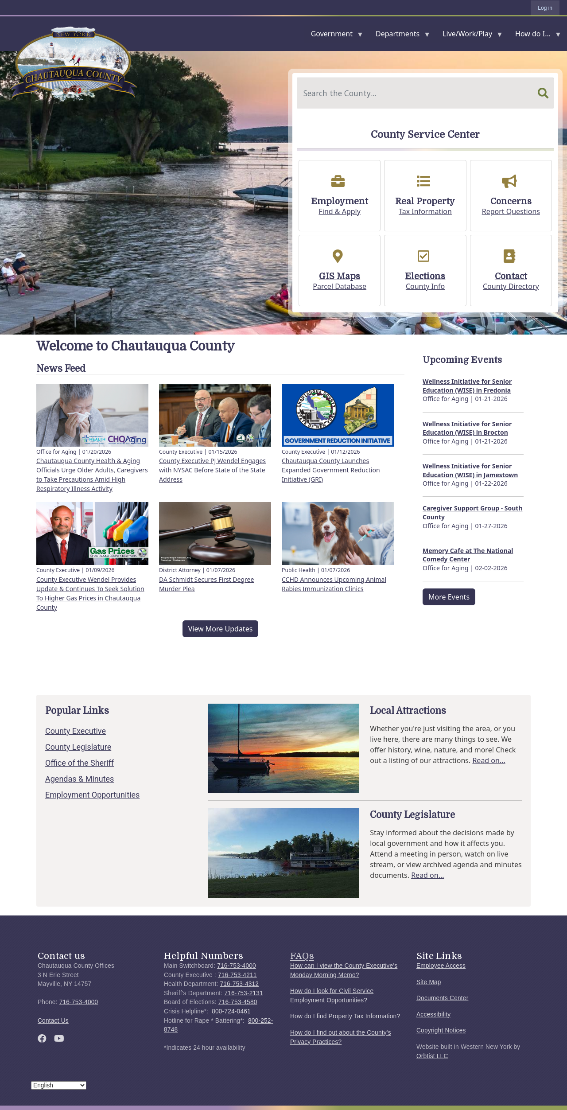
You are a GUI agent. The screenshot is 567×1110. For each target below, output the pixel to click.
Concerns (511, 201)
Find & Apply (339, 211)
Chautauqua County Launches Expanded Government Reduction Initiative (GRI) (331, 469)
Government (333, 36)
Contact (511, 276)
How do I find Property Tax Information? (345, 1016)
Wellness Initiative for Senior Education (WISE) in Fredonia (467, 385)
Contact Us (53, 1020)
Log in (545, 8)
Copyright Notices (441, 1030)
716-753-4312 (239, 984)
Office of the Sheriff (79, 762)
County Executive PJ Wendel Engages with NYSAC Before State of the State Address (212, 469)
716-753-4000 (78, 1002)
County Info (425, 286)
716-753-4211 (237, 975)
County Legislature (78, 747)
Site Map (428, 982)
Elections (425, 276)
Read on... (488, 760)
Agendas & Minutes (79, 778)
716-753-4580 (237, 1002)
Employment (339, 201)
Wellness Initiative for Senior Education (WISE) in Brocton (467, 428)
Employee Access (441, 965)
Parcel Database (339, 286)
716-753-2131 (243, 993)
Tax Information (425, 211)
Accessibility (433, 1014)
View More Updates (220, 629)
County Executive (75, 731)
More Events (449, 597)
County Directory (511, 286)
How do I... (534, 36)
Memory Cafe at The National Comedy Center (468, 555)
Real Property (425, 201)
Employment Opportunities (92, 794)
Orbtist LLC (432, 1056)
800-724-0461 (231, 1011)
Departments (399, 36)
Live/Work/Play (469, 36)
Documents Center (442, 998)
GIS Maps (339, 276)
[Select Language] (58, 1085)
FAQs (302, 955)
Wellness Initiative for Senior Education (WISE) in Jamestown (470, 470)
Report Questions (511, 211)
